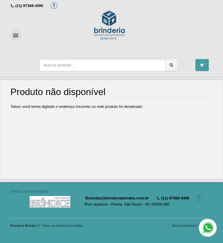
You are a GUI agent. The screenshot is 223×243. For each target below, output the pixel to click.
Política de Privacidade (29, 191)
